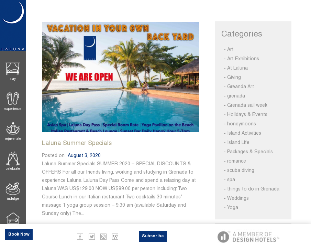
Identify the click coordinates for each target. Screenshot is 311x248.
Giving (234, 77)
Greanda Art (240, 86)
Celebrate (13, 168)
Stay (13, 79)
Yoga (232, 207)
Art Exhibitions (243, 58)
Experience (12, 109)
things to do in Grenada (253, 189)
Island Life (238, 142)
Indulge (13, 198)
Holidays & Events (247, 114)
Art (230, 49)
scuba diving (240, 170)
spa (231, 179)
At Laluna (237, 68)
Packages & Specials (250, 151)
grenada (236, 96)
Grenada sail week (247, 105)
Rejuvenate (13, 139)
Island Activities (244, 133)
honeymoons (241, 123)
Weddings (238, 198)
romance (236, 161)
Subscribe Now (153, 238)
